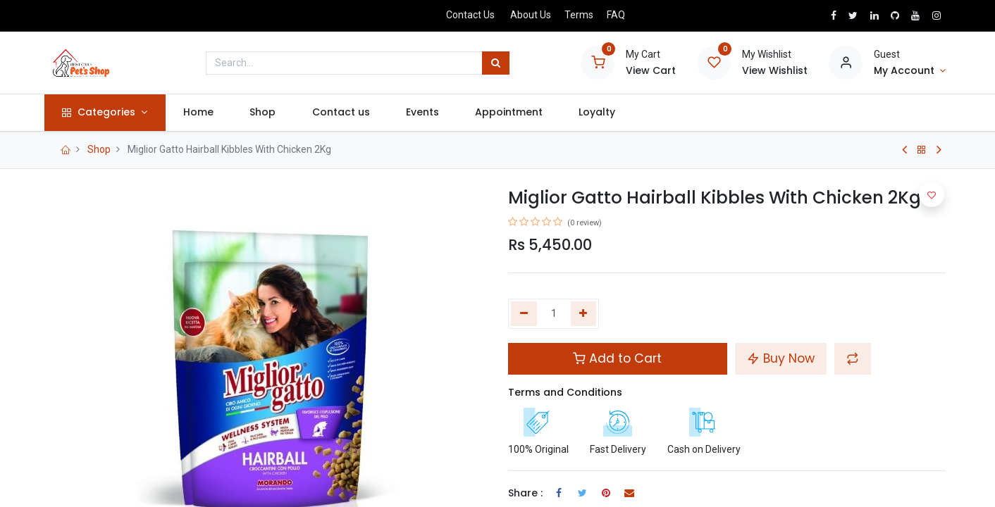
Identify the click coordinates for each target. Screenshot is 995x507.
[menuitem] (204, 112)
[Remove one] (524, 314)
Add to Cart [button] (617, 358)
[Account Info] (910, 71)
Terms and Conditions (565, 392)
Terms (578, 14)
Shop (99, 149)
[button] (852, 358)
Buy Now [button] (781, 358)
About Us (530, 14)
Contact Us (470, 14)
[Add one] (584, 314)
